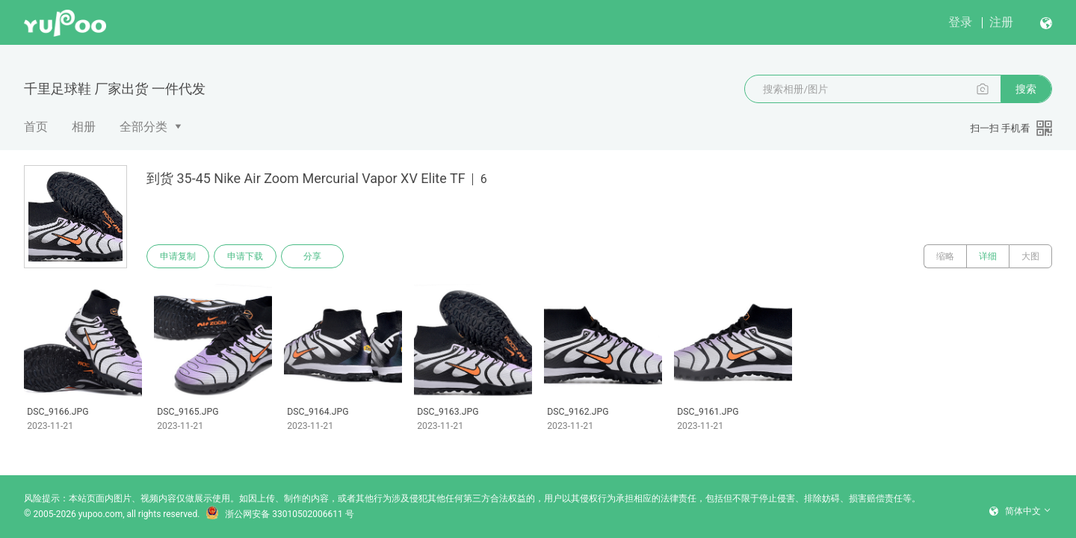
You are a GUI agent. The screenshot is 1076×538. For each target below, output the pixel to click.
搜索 (1025, 89)
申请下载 (245, 256)
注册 (1001, 22)
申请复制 (178, 256)
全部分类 (143, 127)
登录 (960, 22)
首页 (36, 127)
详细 (988, 256)
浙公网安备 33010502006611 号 (279, 514)
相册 (84, 127)
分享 (312, 256)
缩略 (945, 256)
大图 (1030, 256)
